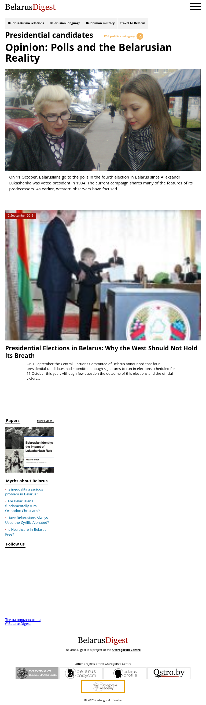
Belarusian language (65, 23)
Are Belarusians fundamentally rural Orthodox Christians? (22, 506)
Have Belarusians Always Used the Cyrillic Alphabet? (27, 520)
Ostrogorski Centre (126, 650)
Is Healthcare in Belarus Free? (25, 532)
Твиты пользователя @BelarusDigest (23, 622)
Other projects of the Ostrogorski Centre (103, 664)
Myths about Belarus (26, 481)
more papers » (45, 422)
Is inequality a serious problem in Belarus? (24, 492)
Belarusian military (100, 23)
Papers (13, 421)
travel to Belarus (132, 23)
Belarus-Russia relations (26, 23)
